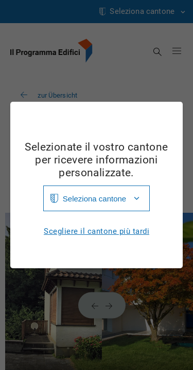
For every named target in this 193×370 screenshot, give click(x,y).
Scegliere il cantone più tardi (96, 231)
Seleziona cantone (94, 198)
